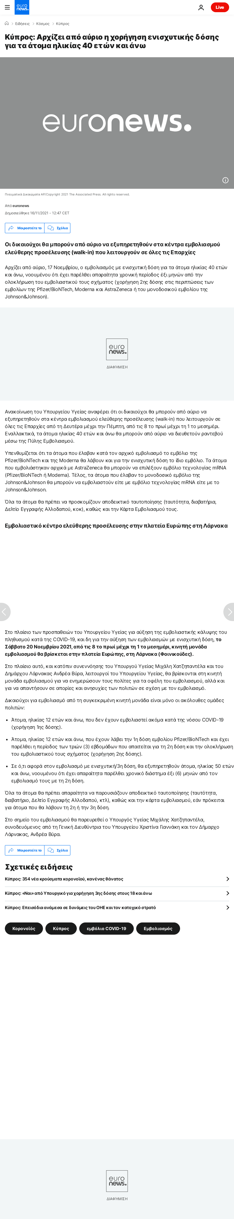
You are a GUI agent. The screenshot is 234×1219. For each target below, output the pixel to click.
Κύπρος (62, 24)
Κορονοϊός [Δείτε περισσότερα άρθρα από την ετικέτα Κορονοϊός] (23, 928)
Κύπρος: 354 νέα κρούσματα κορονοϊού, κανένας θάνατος (64, 878)
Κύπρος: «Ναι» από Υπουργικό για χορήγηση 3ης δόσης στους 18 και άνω (78, 893)
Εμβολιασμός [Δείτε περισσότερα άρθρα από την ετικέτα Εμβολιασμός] (158, 928)
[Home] (7, 23)
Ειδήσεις (22, 24)
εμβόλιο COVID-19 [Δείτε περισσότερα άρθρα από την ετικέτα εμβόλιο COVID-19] (106, 928)
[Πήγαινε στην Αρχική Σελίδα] (22, 7)
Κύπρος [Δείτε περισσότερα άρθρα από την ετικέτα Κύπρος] (61, 928)
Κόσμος (42, 24)
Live (220, 7)
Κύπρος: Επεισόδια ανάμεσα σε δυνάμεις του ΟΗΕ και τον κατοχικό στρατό (80, 907)
